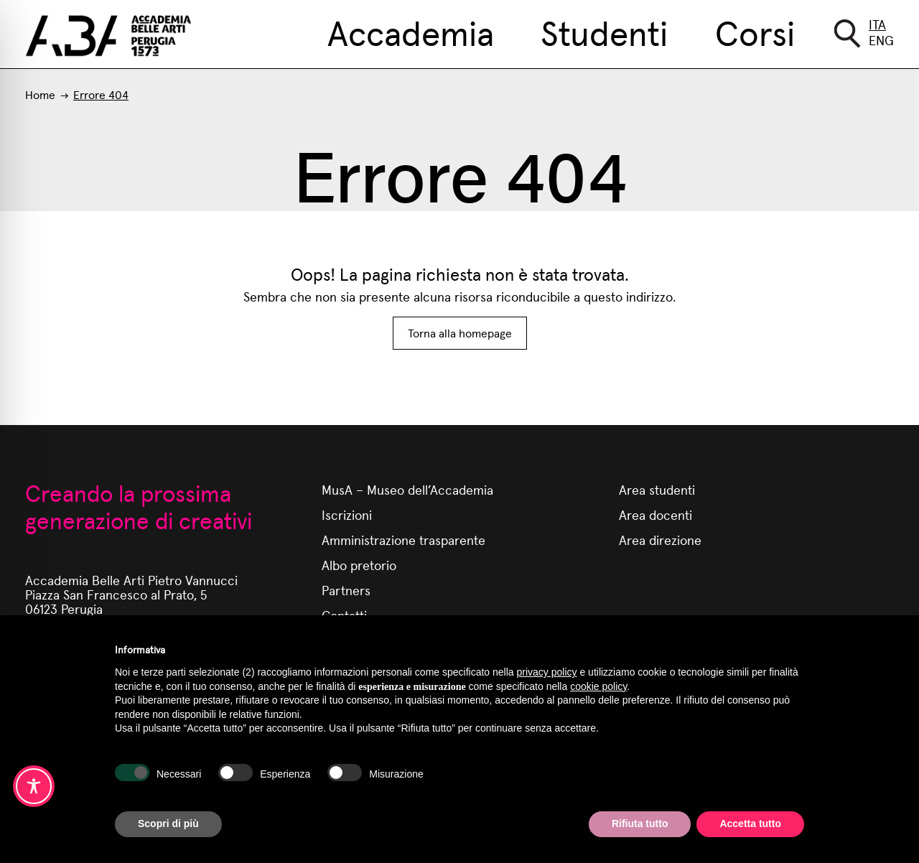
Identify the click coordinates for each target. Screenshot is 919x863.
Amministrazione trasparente (403, 540)
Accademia (410, 31)
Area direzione (660, 540)
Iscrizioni (347, 514)
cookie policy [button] (598, 686)
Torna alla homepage (460, 333)
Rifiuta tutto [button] (640, 823)
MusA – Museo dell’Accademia (407, 489)
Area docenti (655, 514)
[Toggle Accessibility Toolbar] (33, 786)
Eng (881, 40)
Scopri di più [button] (168, 823)
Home (40, 94)
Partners (346, 590)
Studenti (604, 31)
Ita (877, 24)
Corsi (755, 31)
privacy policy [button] (547, 672)
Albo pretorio (359, 565)
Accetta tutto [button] (750, 823)
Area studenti (657, 489)
